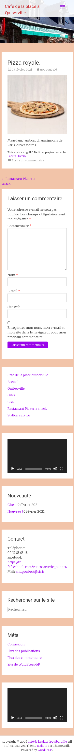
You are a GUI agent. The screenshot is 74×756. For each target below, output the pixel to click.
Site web (13, 307)
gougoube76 (48, 69)
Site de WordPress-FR (23, 664)
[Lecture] (13, 469)
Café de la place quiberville (27, 375)
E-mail (13, 291)
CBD (10, 402)
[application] (37, 456)
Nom (12, 275)
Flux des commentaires (25, 658)
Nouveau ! (15, 511)
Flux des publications (23, 651)
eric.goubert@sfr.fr (30, 572)
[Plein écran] (62, 469)
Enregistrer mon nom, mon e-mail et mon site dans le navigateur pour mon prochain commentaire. (36, 332)
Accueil (13, 382)
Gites (11, 395)
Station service (18, 415)
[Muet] (55, 469)
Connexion (16, 644)
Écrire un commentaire (28, 160)
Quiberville (16, 388)
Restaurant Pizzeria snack (27, 409)
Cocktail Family (16, 155)
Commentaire (19, 226)
